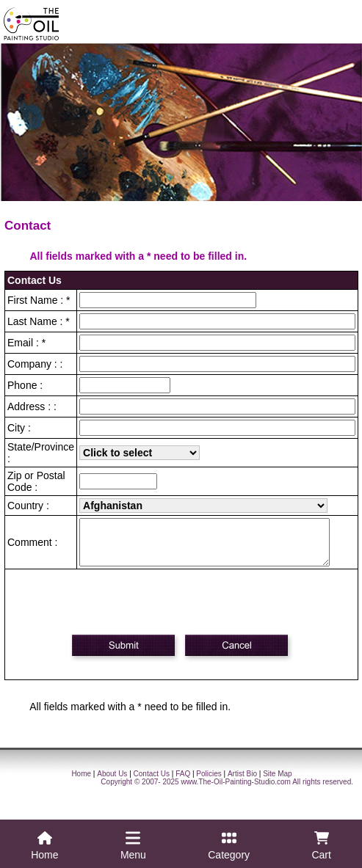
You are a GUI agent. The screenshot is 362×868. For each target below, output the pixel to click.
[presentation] (183, 610)
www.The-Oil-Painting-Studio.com (236, 791)
